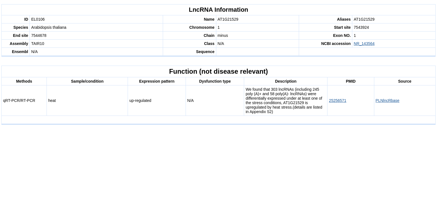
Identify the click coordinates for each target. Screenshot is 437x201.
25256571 (337, 100)
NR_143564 (364, 43)
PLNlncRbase (388, 100)
